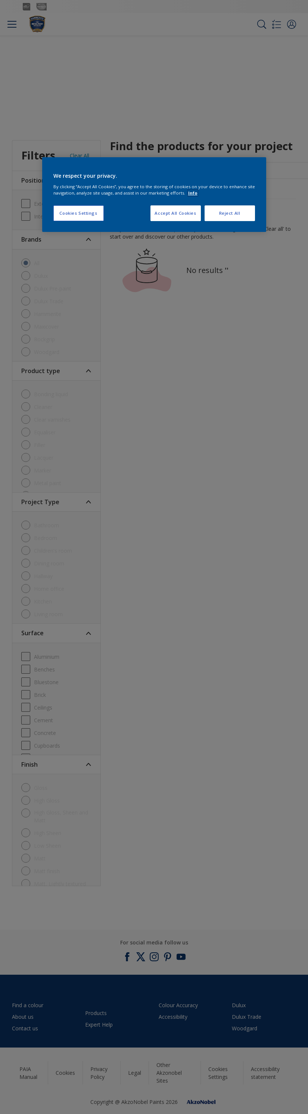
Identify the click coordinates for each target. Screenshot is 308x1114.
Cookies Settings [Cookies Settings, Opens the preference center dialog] (78, 213)
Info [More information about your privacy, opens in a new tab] (192, 193)
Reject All (229, 213)
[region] (154, 194)
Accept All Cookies (175, 213)
